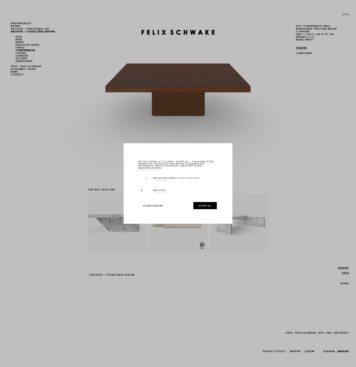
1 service (159, 191)
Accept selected (153, 205)
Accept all (205, 205)
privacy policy (147, 169)
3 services (160, 180)
